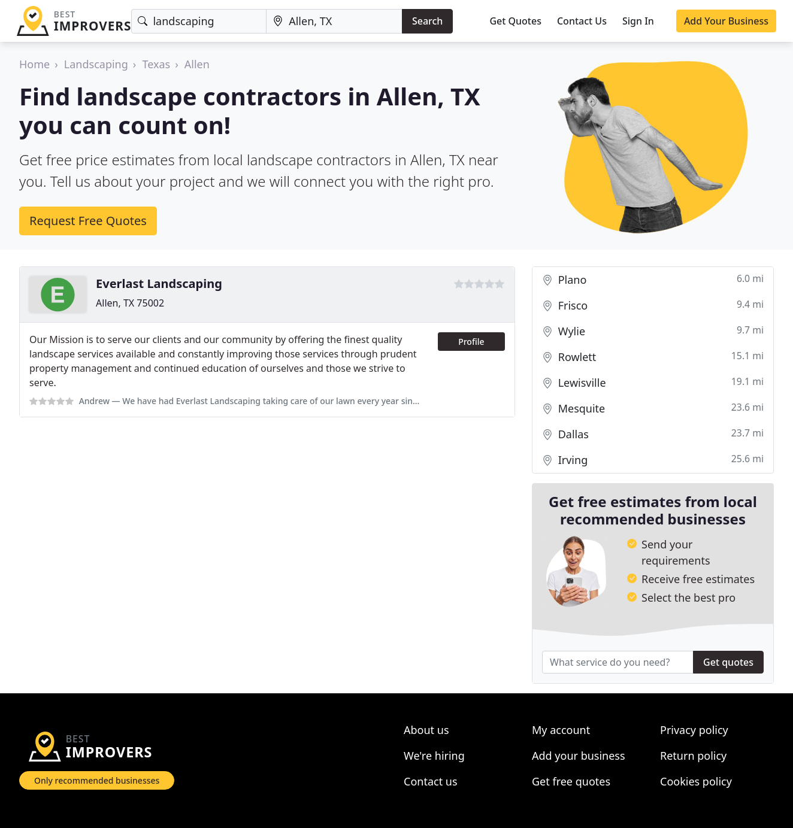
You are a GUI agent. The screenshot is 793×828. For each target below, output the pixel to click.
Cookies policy (696, 781)
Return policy (693, 755)
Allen (197, 64)
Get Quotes (515, 21)
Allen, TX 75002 (130, 303)
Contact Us (582, 21)
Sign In (638, 21)
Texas (156, 64)
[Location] (334, 21)
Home (34, 64)
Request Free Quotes (88, 221)
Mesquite (653, 409)
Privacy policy (694, 730)
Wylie (653, 331)
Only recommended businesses (96, 780)
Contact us (431, 781)
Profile (471, 341)
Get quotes (728, 662)
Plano (653, 280)
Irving (653, 460)
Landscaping (96, 64)
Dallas (653, 434)
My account (561, 730)
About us (426, 730)
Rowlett (653, 357)
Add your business (578, 755)
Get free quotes (571, 781)
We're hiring (434, 755)
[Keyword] (199, 21)
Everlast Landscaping (159, 283)
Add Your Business (726, 21)
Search (427, 21)
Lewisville (653, 383)
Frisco (653, 306)
